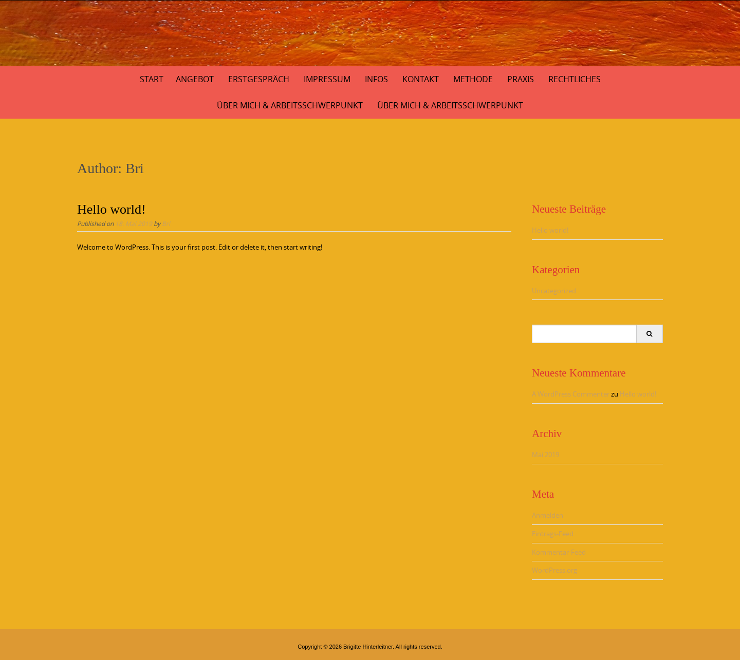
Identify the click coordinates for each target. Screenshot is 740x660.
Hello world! (111, 209)
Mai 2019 (545, 454)
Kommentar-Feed (559, 552)
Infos (376, 79)
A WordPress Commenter (570, 394)
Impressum (327, 79)
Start (151, 79)
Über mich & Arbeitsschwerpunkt (290, 105)
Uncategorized (554, 290)
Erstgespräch (258, 79)
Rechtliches (574, 79)
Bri (166, 223)
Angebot (195, 79)
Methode (473, 79)
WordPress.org (554, 570)
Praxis (520, 79)
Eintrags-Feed (553, 533)
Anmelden (547, 515)
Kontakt (420, 79)
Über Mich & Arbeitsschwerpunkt (450, 105)
